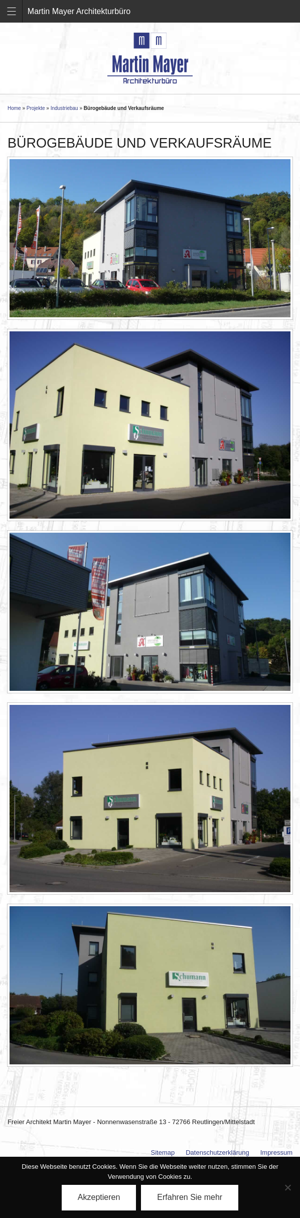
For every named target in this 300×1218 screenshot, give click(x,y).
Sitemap (163, 1152)
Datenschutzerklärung (217, 1152)
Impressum (276, 1152)
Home (14, 108)
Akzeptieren (99, 1197)
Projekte (36, 108)
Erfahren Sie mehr (189, 1197)
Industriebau (64, 108)
